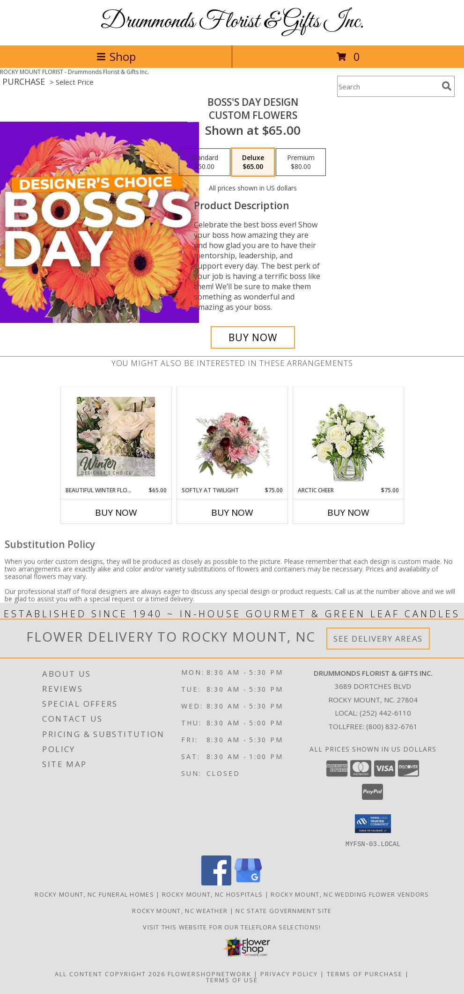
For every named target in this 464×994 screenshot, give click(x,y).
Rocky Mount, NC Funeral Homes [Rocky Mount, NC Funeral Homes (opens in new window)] (94, 894)
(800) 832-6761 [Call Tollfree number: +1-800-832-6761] (392, 726)
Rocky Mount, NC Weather (180, 910)
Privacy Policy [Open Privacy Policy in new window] (289, 973)
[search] (446, 86)
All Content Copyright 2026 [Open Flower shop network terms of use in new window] (110, 973)
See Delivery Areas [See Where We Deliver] (378, 638)
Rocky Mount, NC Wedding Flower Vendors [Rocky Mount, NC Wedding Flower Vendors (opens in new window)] (350, 894)
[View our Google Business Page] (248, 882)
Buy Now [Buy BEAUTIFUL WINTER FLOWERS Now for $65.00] (116, 512)
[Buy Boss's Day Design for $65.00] (253, 337)
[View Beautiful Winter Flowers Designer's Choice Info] (116, 436)
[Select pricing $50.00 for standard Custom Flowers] (204, 162)
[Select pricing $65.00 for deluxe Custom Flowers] (253, 162)
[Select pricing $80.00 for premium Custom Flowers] (300, 162)
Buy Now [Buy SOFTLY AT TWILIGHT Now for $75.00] (232, 512)
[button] (373, 823)
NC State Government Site (283, 910)
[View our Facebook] (216, 882)
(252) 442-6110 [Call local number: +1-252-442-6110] (385, 712)
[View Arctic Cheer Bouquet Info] (348, 436)
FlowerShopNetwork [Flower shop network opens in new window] (209, 973)
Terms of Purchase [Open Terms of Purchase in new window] (365, 973)
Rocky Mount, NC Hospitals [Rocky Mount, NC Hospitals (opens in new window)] (212, 894)
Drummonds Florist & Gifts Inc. (232, 22)
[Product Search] (388, 86)
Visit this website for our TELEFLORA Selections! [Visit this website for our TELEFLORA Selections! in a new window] (232, 926)
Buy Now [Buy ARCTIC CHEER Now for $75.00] (348, 512)
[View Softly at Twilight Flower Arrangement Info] (232, 436)
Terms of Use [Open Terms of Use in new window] (232, 979)
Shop (116, 56)
